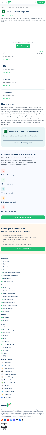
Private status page (9, 291)
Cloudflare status (9, 368)
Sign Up (41, 2)
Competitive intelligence (10, 275)
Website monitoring (9, 302)
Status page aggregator (10, 296)
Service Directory (8, 330)
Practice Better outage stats (23, 143)
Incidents (6, 311)
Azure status (7, 365)
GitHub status (8, 371)
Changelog (6, 341)
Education (6, 267)
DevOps (5, 264)
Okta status (7, 385)
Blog (4, 338)
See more (6, 59)
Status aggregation (9, 293)
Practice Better (20, 7)
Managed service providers (11, 273)
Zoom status (7, 397)
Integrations (7, 333)
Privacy (5, 350)
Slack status (7, 394)
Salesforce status (9, 391)
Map (27, 7)
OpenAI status (8, 388)
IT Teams (6, 261)
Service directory (10, 7)
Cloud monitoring (8, 299)
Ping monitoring (8, 308)
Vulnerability (7, 347)
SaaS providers (8, 281)
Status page (7, 288)
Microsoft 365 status (10, 383)
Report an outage (23, 46)
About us (6, 327)
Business (6, 317)
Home (2, 7)
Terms (5, 353)
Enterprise (6, 270)
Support (5, 335)
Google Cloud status (10, 374)
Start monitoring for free (23, 217)
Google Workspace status (11, 377)
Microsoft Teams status (11, 380)
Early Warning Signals (10, 305)
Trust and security (8, 344)
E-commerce (7, 278)
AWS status (7, 362)
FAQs (4, 356)
